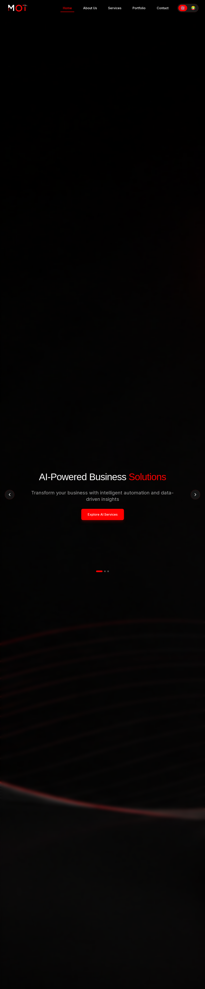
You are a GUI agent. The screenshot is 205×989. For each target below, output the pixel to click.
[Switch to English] (182, 8)
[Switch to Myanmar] (193, 8)
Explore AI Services (103, 514)
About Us (90, 8)
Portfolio (139, 8)
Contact (163, 8)
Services (114, 8)
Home (67, 9)
